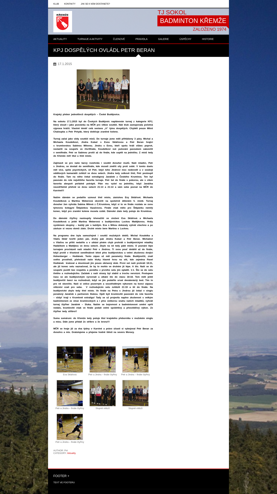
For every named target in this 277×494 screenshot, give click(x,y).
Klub (56, 4)
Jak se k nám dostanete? (95, 4)
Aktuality (71, 453)
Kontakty (69, 4)
